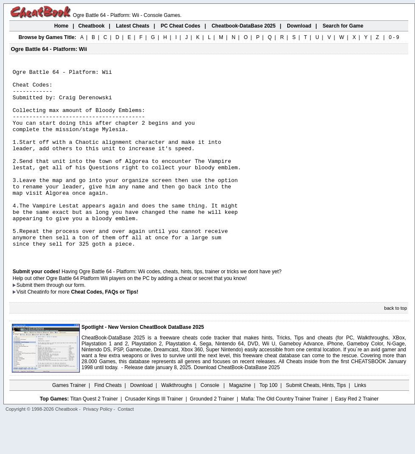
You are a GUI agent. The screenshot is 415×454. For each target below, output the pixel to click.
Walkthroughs (176, 422)
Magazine (240, 422)
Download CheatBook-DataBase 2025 (237, 404)
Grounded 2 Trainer (212, 436)
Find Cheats (108, 422)
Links (360, 422)
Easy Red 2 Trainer (357, 436)
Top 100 (268, 422)
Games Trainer (69, 422)
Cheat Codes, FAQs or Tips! (104, 329)
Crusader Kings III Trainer (154, 436)
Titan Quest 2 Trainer (94, 436)
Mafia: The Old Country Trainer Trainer (284, 436)
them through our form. (60, 322)
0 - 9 (394, 37)
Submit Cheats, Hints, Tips (316, 422)
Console (211, 422)
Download (141, 422)
